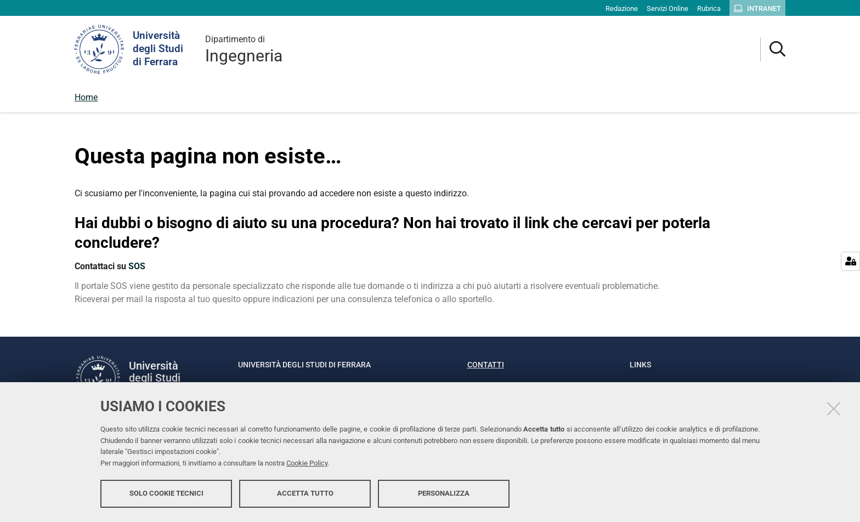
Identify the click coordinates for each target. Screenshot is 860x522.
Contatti (485, 364)
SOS (136, 266)
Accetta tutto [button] (305, 493)
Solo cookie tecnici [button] (166, 493)
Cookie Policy (306, 463)
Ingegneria (243, 49)
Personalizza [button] (443, 493)
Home (86, 97)
